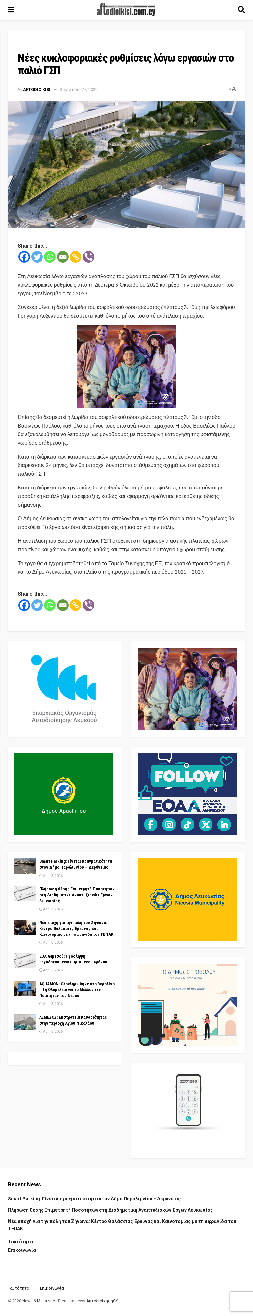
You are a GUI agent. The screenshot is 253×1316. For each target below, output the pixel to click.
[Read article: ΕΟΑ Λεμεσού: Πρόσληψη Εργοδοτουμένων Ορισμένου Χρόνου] (25, 960)
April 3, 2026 (51, 876)
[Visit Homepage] (126, 9)
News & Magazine (38, 1301)
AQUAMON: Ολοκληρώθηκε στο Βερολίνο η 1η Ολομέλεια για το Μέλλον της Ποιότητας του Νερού (77, 989)
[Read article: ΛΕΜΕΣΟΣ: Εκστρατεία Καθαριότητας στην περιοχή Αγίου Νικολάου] (25, 1022)
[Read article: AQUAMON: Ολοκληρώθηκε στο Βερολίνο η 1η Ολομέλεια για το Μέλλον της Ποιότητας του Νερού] (25, 988)
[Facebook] (24, 257)
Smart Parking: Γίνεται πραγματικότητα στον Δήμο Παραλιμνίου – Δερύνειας (94, 1198)
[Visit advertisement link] (126, 366)
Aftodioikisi (36, 89)
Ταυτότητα (20, 1241)
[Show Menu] (11, 10)
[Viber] (88, 257)
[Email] (63, 257)
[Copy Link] (75, 257)
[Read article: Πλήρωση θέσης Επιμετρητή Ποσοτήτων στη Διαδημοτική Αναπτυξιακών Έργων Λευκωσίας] (25, 893)
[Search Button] (241, 10)
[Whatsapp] (50, 257)
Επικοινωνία (22, 1250)
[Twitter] (37, 257)
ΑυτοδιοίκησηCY (102, 1301)
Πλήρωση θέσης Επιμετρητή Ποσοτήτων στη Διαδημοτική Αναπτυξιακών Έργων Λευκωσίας (77, 894)
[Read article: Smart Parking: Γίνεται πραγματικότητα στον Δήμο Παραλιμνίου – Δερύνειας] (25, 866)
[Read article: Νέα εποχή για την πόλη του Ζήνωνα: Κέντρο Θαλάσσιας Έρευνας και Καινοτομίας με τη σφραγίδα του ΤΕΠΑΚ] (25, 927)
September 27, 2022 (79, 89)
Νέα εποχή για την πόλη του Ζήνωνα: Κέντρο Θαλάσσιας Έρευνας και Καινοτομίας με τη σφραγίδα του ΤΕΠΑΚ (76, 928)
